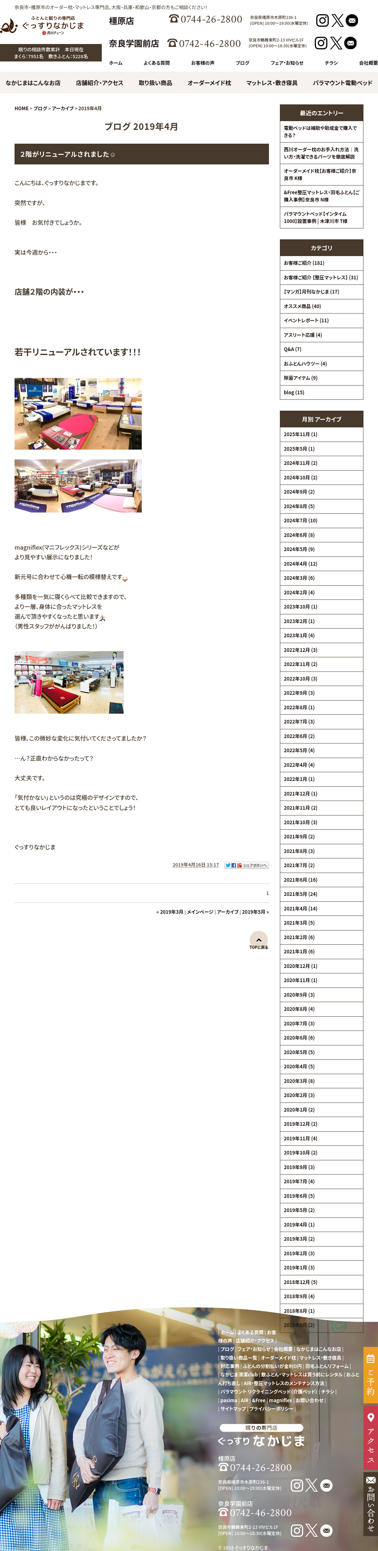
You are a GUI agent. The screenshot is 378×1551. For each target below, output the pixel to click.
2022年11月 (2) (300, 664)
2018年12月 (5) (300, 1282)
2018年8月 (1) (299, 1310)
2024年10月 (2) (300, 477)
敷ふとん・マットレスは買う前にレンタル (302, 1374)
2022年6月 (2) (299, 736)
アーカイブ (328, 419)
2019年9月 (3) (299, 1167)
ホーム (115, 62)
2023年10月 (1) (300, 606)
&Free (258, 1400)
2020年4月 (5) (299, 1066)
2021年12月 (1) (300, 793)
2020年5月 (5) (299, 1052)
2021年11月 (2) (300, 807)
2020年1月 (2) (299, 1109)
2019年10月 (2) (300, 1152)
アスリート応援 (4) (303, 334)
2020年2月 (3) (299, 1095)
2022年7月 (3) (299, 721)
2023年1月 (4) (299, 635)
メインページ (200, 911)
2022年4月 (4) (299, 764)
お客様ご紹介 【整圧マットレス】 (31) (321, 277)
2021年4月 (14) (300, 908)
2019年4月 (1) (299, 1224)
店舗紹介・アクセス (100, 82)
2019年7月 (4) (299, 1181)
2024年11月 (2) (300, 462)
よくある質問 (157, 62)
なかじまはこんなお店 (33, 82)
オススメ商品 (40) (302, 306)
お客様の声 (202, 62)
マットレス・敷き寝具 (272, 82)
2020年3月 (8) (299, 1080)
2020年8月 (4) (299, 1008)
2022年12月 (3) (300, 649)
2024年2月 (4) (299, 592)
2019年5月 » (255, 911)
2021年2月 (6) (299, 937)
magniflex (280, 1400)
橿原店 (121, 20)
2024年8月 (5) (299, 506)
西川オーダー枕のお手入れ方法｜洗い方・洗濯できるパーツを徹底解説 (321, 153)
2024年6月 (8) (299, 534)
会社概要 (368, 62)
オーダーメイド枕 (209, 82)
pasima (229, 1400)
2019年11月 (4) (300, 1138)
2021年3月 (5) (299, 922)
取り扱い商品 (155, 82)
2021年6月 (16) (300, 879)
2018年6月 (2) (299, 1324)
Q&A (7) (292, 349)
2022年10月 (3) (300, 678)
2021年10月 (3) (300, 822)
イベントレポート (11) (306, 320)
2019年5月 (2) (299, 1210)
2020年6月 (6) (299, 1037)
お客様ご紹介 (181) (304, 262)
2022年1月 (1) (299, 779)
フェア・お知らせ (287, 62)
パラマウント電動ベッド (343, 82)
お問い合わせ (309, 1400)
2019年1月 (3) (299, 1267)
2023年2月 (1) (299, 621)
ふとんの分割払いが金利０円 (272, 1366)
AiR (245, 1400)
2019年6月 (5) (299, 1195)
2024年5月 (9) (299, 549)
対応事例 (230, 1366)
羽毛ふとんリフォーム (327, 1366)
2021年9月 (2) (299, 836)
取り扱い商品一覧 (239, 1357)
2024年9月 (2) (299, 491)
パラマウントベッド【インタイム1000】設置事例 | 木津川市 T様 (315, 217)
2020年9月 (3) (299, 994)
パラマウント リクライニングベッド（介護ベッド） (269, 1391)
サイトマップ (233, 1408)
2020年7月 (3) (299, 1023)
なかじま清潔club (239, 1374)
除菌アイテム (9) (301, 377)
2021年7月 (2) (299, 865)
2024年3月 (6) (299, 577)
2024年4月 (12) (300, 563)
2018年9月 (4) (299, 1296)
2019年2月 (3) (299, 1253)
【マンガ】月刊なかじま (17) (311, 291)
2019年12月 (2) (300, 1123)
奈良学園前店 (134, 43)
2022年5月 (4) (299, 750)
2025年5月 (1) (299, 448)
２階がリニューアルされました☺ (68, 154)
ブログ (243, 62)
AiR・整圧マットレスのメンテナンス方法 (284, 1383)
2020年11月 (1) (300, 980)
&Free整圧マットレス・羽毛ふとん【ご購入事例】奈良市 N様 (321, 196)
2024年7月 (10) (300, 520)
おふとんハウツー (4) (305, 363)
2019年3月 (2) (299, 1238)
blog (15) (294, 392)
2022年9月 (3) (299, 692)
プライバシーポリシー (271, 1408)
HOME (22, 108)
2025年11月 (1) (300, 434)
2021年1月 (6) (299, 951)
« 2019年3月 (170, 911)
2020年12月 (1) (300, 965)
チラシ (331, 62)
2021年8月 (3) (299, 851)
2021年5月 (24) (300, 893)
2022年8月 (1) (299, 707)
